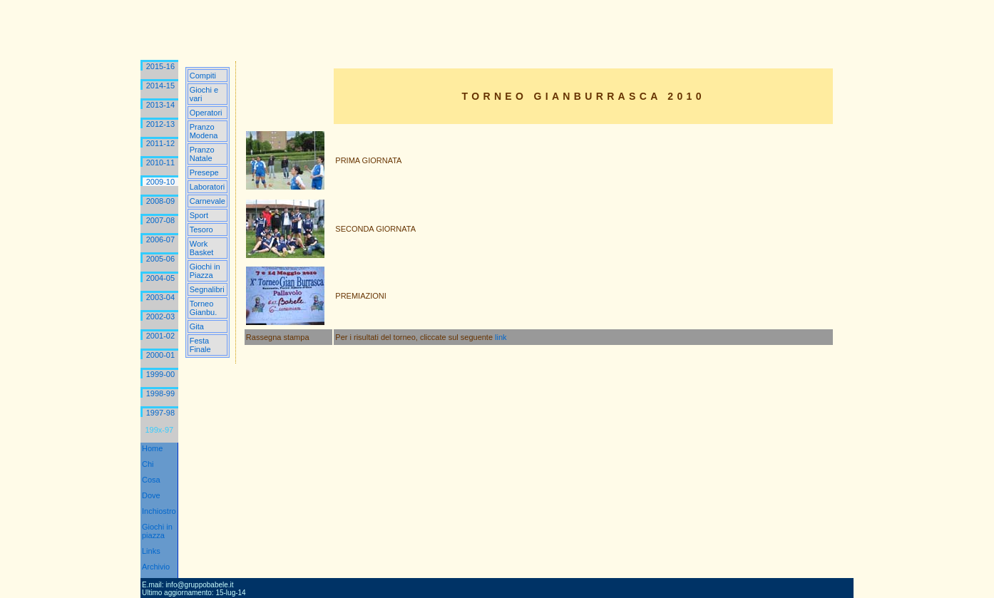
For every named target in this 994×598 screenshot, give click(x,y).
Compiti (203, 75)
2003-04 (160, 297)
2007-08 (160, 220)
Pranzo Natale (202, 154)
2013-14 (160, 104)
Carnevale (207, 201)
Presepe (204, 172)
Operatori (206, 112)
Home (152, 448)
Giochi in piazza (157, 531)
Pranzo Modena (204, 131)
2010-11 (160, 162)
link (501, 337)
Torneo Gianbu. (203, 307)
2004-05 (160, 278)
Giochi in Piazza (205, 270)
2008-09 (160, 201)
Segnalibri (207, 289)
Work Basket (202, 248)
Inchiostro (159, 511)
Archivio (156, 566)
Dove (151, 495)
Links (151, 551)
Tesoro (201, 229)
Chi (148, 464)
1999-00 (160, 374)
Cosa (151, 479)
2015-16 (160, 66)
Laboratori (207, 186)
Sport (199, 215)
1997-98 (160, 412)
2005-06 (160, 258)
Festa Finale (200, 345)
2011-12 (160, 143)
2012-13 (160, 124)
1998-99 (160, 393)
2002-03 (160, 316)
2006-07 (160, 239)
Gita (197, 326)
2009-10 (160, 181)
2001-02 (160, 335)
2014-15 (160, 85)
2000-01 (160, 355)
